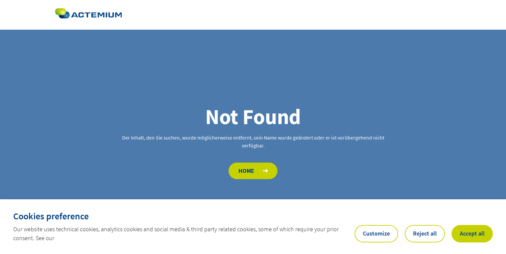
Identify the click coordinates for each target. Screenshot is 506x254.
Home (246, 171)
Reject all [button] (425, 233)
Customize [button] (376, 233)
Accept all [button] (472, 233)
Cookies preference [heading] (51, 216)
